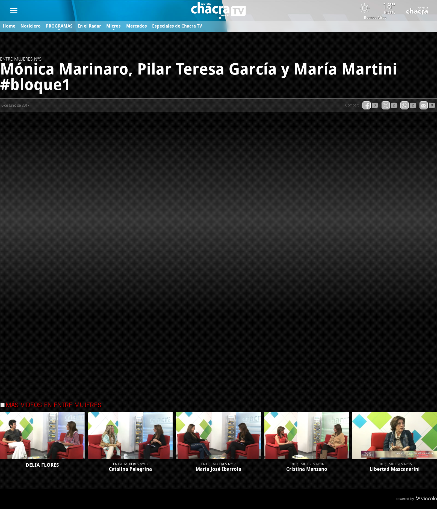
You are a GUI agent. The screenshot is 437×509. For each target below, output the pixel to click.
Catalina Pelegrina (130, 469)
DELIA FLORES (42, 465)
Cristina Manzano (306, 469)
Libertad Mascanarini (395, 469)
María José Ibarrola (218, 469)
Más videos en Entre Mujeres (54, 405)
